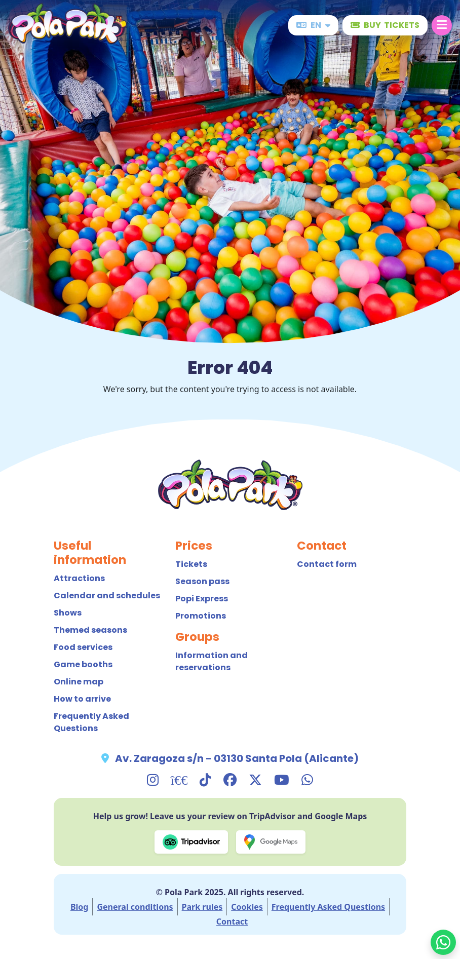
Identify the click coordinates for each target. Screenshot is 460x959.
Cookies (247, 907)
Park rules (202, 907)
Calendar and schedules (107, 595)
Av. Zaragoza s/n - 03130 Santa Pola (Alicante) (237, 758)
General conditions (135, 907)
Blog (79, 907)
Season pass (202, 581)
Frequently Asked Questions (91, 722)
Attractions (79, 578)
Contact (232, 921)
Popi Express (201, 598)
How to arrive (82, 699)
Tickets (191, 564)
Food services (83, 647)
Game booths (83, 664)
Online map (78, 681)
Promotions (200, 616)
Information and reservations (211, 661)
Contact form (327, 564)
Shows (68, 613)
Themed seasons (90, 630)
